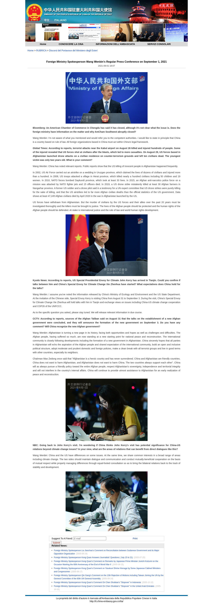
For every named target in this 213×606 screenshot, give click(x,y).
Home (43, 44)
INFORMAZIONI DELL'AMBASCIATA (115, 44)
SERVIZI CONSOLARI (159, 44)
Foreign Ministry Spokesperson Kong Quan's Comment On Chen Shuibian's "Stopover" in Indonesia (97, 582)
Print (135, 538)
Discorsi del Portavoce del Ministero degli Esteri (73, 50)
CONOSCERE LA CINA (71, 44)
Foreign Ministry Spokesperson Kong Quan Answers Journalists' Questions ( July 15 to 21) (93, 557)
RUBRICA (41, 50)
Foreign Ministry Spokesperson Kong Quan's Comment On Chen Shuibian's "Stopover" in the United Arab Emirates (104, 586)
